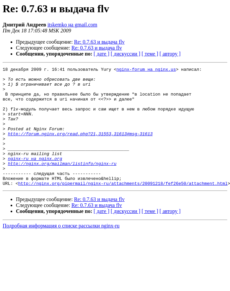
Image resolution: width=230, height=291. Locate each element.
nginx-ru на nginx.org (35, 177)
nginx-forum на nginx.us (146, 70)
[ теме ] (150, 54)
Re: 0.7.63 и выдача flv (99, 42)
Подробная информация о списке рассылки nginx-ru (61, 249)
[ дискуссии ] (125, 54)
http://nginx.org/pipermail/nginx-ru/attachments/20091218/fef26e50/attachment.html (123, 207)
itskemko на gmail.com (72, 24)
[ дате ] (101, 54)
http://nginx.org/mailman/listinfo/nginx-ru (62, 183)
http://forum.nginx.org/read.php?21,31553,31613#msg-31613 (80, 147)
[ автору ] (169, 54)
